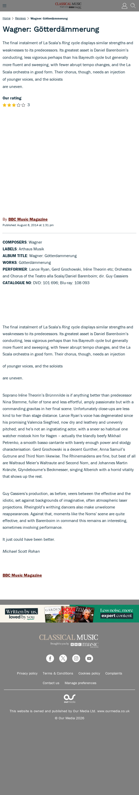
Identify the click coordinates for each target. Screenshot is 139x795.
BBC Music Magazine (22, 575)
